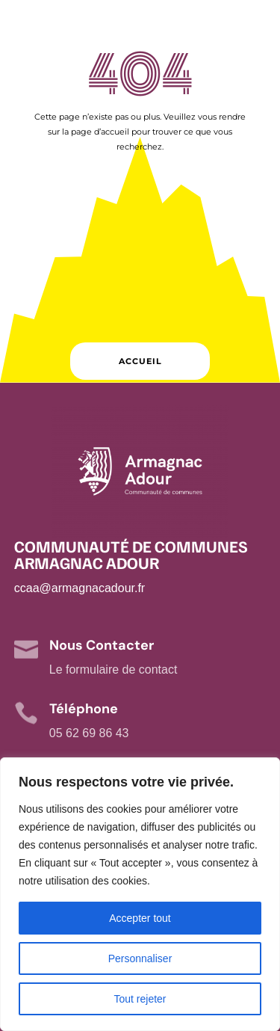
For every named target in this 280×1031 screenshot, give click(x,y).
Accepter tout (140, 918)
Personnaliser (140, 958)
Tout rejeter (139, 999)
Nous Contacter (101, 645)
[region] (140, 894)
